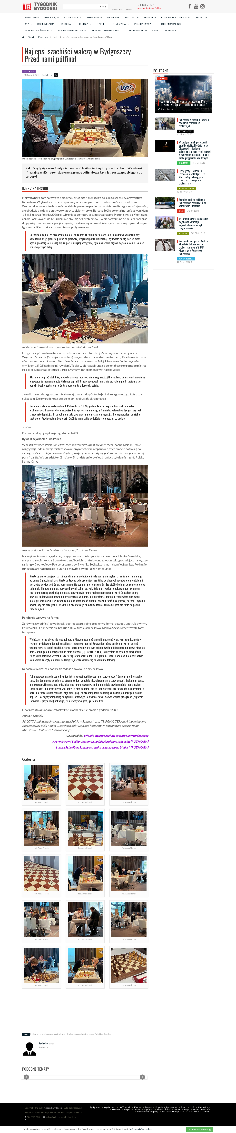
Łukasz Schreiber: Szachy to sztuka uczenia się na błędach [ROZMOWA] (102, 747)
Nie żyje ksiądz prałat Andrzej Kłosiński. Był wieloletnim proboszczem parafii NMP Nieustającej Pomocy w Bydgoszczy (193, 247)
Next (142, 1077)
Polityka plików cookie (140, 1129)
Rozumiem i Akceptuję (199, 1129)
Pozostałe (43, 37)
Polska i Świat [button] (145, 24)
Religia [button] (85, 24)
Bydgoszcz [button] (72, 17)
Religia (127, 1109)
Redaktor (47, 75)
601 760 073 (32, 1117)
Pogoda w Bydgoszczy (176, 17)
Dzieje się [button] (51, 17)
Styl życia (148, 1109)
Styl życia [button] (121, 24)
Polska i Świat (163, 1109)
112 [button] (28, 24)
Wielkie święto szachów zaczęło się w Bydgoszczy (116, 735)
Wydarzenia (94, 17)
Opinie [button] (102, 24)
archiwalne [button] (137, 30)
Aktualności (60, 1034)
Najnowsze (32, 17)
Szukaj (103, 6)
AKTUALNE (113, 17)
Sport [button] (201, 17)
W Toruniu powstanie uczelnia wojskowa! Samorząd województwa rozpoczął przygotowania (193, 223)
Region (148, 1107)
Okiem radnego (181, 1109)
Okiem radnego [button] (172, 24)
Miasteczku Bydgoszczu (107, 30)
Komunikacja (45, 24)
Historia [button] (67, 24)
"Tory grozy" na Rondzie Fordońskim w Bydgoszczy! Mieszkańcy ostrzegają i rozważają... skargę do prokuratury (192, 177)
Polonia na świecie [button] (38, 30)
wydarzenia (47, 1034)
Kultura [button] (131, 17)
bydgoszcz (35, 1034)
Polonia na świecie (201, 1109)
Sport (31, 37)
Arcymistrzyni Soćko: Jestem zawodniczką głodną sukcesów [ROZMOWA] (100, 741)
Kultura (137, 1107)
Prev (26, 1077)
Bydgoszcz (95, 1107)
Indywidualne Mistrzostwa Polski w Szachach (90, 1034)
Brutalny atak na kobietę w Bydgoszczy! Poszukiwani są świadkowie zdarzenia (192, 203)
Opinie (137, 1109)
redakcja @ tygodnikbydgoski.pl (59, 1117)
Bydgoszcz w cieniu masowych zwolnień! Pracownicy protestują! (194, 123)
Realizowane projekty (72, 30)
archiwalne (193, 1111)
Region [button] (150, 17)
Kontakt (170, 30)
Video (155, 30)
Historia (116, 1109)
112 (192, 1107)
